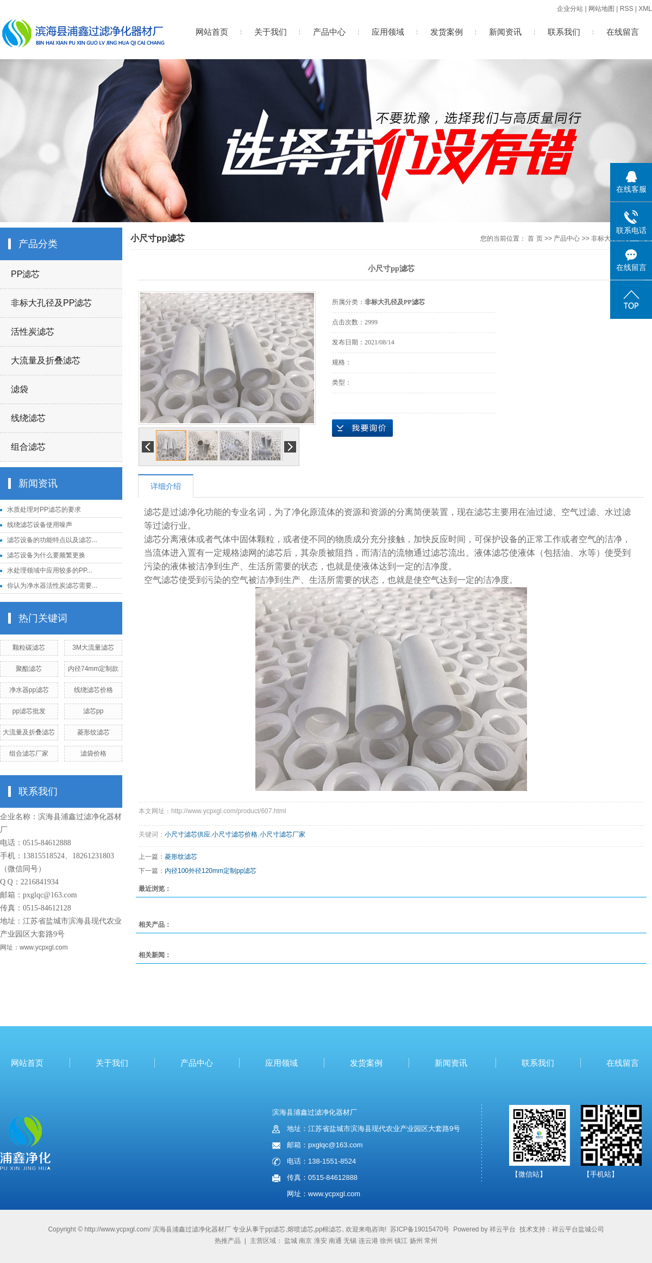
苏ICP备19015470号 (419, 1229)
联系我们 (564, 31)
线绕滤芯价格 (93, 690)
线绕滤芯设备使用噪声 (39, 525)
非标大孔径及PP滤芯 (51, 302)
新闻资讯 (505, 31)
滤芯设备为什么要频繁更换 (46, 555)
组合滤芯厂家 (28, 753)
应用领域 (388, 31)
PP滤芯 (25, 274)
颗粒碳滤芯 (28, 647)
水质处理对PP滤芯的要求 (44, 509)
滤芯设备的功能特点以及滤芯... (52, 540)
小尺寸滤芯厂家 (282, 834)
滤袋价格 (93, 753)
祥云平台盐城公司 (578, 1229)
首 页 (535, 238)
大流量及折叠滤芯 (45, 360)
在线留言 (622, 31)
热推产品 (228, 1241)
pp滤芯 (275, 1229)
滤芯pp (93, 711)
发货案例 (446, 31)
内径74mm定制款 (93, 669)
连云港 (368, 1241)
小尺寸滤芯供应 (187, 834)
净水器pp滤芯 (29, 690)
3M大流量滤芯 (93, 647)
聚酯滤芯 (29, 669)
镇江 (401, 1241)
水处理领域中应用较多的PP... (49, 570)
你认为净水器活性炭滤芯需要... (52, 585)
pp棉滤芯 (328, 1229)
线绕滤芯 (28, 418)
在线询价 (362, 428)
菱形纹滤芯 (93, 732)
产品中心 (329, 31)
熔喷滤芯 (300, 1229)
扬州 (416, 1241)
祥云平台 (503, 1229)
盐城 (290, 1241)
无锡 (349, 1241)
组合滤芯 (28, 446)
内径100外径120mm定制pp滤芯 (210, 871)
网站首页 (212, 31)
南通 (335, 1241)
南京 (305, 1241)
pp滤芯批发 (29, 711)
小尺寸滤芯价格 (235, 834)
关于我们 (270, 31)
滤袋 (19, 389)
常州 (430, 1241)
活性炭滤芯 (32, 331)
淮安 (320, 1241)
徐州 (386, 1241)
